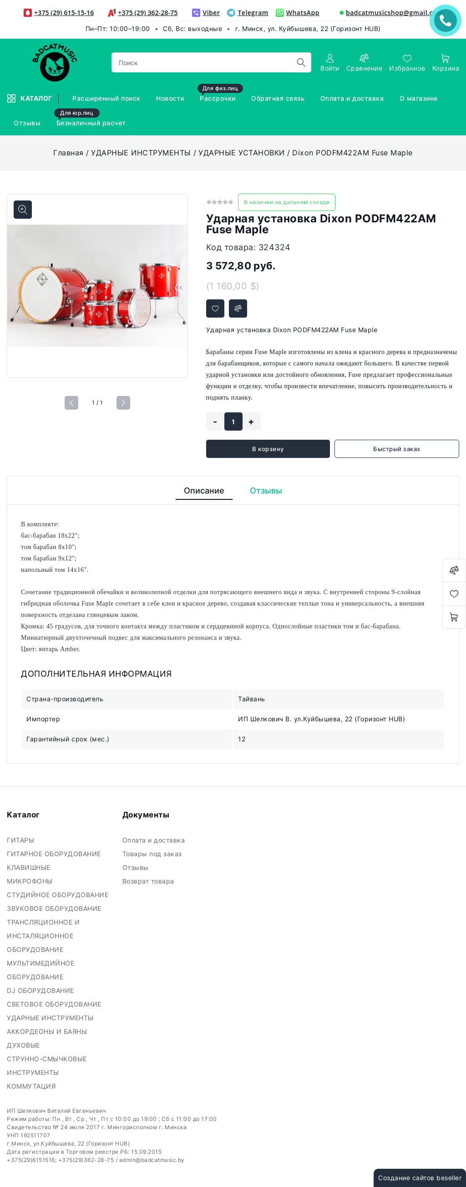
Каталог (30, 98)
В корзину (268, 448)
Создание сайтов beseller (419, 1178)
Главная (68, 152)
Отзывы (136, 867)
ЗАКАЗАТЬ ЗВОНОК (447, 20)
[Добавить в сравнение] (238, 308)
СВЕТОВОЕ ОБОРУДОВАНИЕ (55, 1004)
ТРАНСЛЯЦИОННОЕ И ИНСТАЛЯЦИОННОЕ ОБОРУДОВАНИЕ (43, 935)
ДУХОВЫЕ (24, 1045)
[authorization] (329, 63)
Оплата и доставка (154, 840)
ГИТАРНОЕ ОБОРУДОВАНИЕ (55, 854)
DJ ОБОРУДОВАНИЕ (41, 990)
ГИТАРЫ (21, 840)
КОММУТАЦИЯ (32, 1086)
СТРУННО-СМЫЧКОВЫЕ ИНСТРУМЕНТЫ (47, 1065)
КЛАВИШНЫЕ (29, 867)
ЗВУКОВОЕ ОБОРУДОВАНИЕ (55, 908)
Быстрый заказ (396, 448)
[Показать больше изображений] (23, 209)
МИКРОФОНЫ (31, 881)
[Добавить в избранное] (215, 308)
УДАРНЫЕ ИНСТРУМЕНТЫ (141, 152)
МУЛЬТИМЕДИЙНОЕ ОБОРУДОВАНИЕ (40, 970)
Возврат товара (149, 881)
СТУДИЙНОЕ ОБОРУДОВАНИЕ (59, 895)
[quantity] (233, 421)
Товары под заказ (153, 854)
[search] (301, 62)
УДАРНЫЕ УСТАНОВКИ (241, 152)
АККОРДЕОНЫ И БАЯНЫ (48, 1031)
